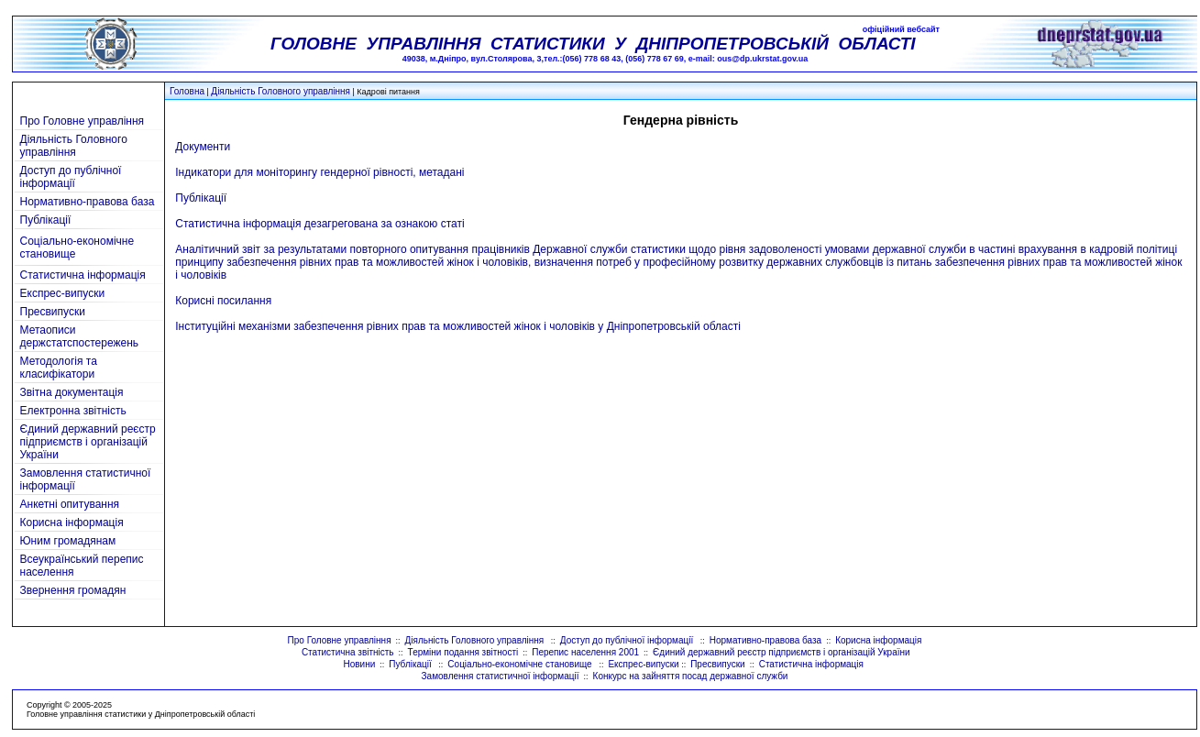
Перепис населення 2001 (585, 652)
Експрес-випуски (62, 293)
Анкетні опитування (70, 504)
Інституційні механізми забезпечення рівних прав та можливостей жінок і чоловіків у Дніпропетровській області (458, 326)
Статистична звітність (348, 652)
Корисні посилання (223, 300)
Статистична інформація (83, 275)
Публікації (46, 220)
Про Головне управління (82, 121)
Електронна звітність (73, 410)
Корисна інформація (72, 522)
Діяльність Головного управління (280, 91)
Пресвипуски (52, 311)
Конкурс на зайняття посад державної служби (690, 676)
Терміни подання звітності (463, 652)
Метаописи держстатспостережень (79, 336)
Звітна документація (72, 392)
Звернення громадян (73, 590)
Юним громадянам (68, 540)
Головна (187, 91)
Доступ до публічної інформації (71, 177)
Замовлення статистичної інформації (500, 676)
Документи (202, 146)
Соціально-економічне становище (520, 664)
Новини (359, 664)
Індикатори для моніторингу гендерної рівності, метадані (319, 172)
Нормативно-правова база (87, 201)
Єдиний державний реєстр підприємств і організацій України (88, 442)
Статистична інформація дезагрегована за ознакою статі (319, 223)
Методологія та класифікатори (58, 367)
